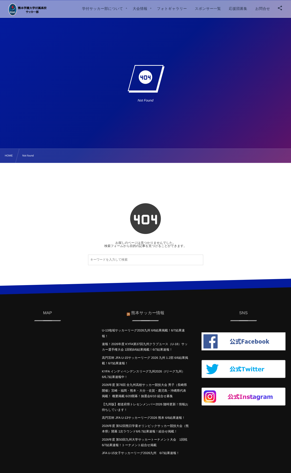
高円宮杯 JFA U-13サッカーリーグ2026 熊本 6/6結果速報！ (143, 417)
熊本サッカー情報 (148, 310)
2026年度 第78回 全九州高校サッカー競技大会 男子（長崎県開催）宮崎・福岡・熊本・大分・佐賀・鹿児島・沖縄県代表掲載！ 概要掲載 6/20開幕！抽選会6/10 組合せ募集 (144, 390)
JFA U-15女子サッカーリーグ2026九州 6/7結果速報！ (140, 453)
